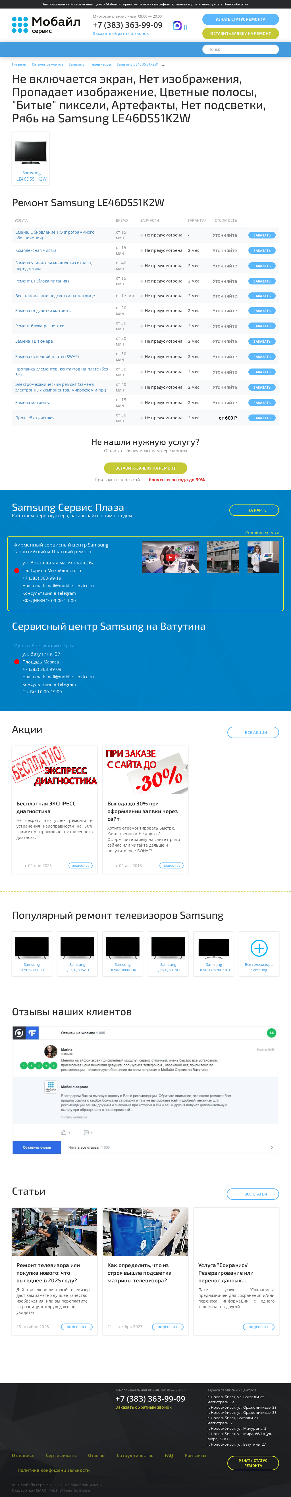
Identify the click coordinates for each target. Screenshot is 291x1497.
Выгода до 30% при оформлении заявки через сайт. (142, 811)
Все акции (251, 732)
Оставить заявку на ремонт (145, 468)
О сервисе (23, 1455)
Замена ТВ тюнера (34, 341)
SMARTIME (45, 1490)
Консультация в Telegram (49, 593)
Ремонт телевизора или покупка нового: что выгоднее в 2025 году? (48, 1273)
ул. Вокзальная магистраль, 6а (58, 562)
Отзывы (96, 1455)
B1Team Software (74, 1490)
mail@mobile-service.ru (70, 585)
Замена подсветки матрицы (43, 310)
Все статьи (250, 1194)
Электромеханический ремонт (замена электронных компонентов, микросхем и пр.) (60, 387)
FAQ (169, 1455)
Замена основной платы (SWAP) (47, 356)
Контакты (196, 1455)
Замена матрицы (32, 402)
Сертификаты (61, 1455)
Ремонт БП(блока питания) (42, 281)
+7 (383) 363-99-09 (128, 24)
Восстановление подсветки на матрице (55, 295)
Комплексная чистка (36, 250)
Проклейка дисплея (35, 417)
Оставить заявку (240, 33)
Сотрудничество (135, 1455)
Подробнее (80, 865)
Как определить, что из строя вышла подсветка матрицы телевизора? (139, 1273)
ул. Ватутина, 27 (41, 653)
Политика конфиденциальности (54, 1470)
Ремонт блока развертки (40, 325)
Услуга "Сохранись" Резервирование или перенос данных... (226, 1273)
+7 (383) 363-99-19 (42, 578)
